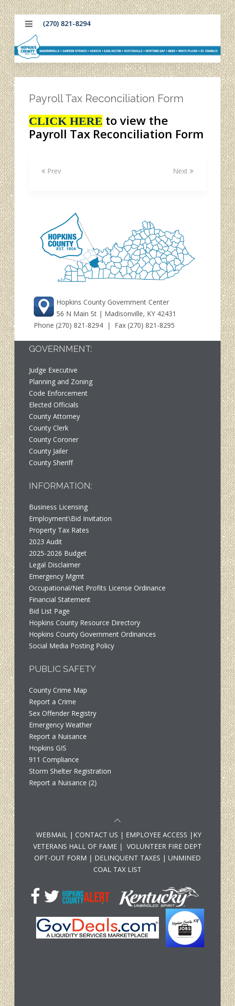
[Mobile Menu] (28, 24)
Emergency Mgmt (56, 576)
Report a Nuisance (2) (63, 782)
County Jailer (48, 451)
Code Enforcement (58, 393)
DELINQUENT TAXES (127, 857)
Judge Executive (53, 370)
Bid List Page (49, 611)
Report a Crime (52, 701)
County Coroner (53, 439)
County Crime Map (58, 690)
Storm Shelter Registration (70, 771)
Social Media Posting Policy (71, 645)
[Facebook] (35, 895)
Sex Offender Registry (62, 713)
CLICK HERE (66, 121)
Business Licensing (58, 506)
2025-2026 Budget (58, 553)
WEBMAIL (51, 834)
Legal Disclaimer (54, 564)
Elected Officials (53, 404)
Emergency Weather (60, 724)
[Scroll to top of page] (117, 822)
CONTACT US (97, 834)
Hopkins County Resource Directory (84, 622)
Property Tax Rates (59, 530)
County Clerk (48, 427)
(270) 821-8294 (67, 23)
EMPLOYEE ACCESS (156, 834)
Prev (51, 170)
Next (183, 170)
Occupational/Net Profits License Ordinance (97, 587)
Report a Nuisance (58, 736)
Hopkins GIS (47, 747)
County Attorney (54, 416)
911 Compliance (54, 759)
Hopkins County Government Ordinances (92, 634)
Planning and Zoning (60, 381)
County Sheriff (51, 462)
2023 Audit (45, 541)
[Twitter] (52, 895)
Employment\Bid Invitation (70, 518)
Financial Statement (60, 599)
